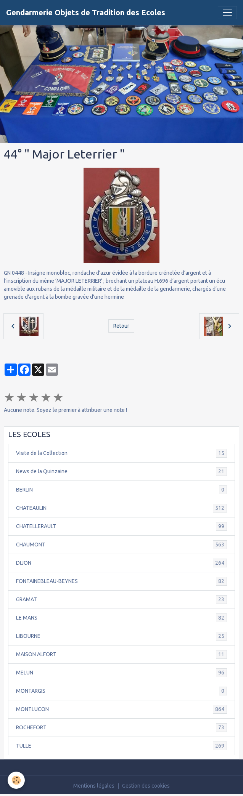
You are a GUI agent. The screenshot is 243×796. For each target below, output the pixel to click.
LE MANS (121, 617)
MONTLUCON (121, 709)
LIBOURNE (121, 636)
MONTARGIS (121, 691)
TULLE (121, 746)
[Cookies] (16, 780)
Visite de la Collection (121, 453)
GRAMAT (121, 599)
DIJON (121, 563)
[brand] (85, 12)
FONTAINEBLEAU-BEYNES (121, 581)
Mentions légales (93, 786)
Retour (121, 326)
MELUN (121, 672)
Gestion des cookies (146, 786)
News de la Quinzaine (121, 471)
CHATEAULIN (121, 508)
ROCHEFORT (121, 727)
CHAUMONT (121, 544)
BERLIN (121, 489)
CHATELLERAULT (121, 526)
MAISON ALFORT (121, 654)
